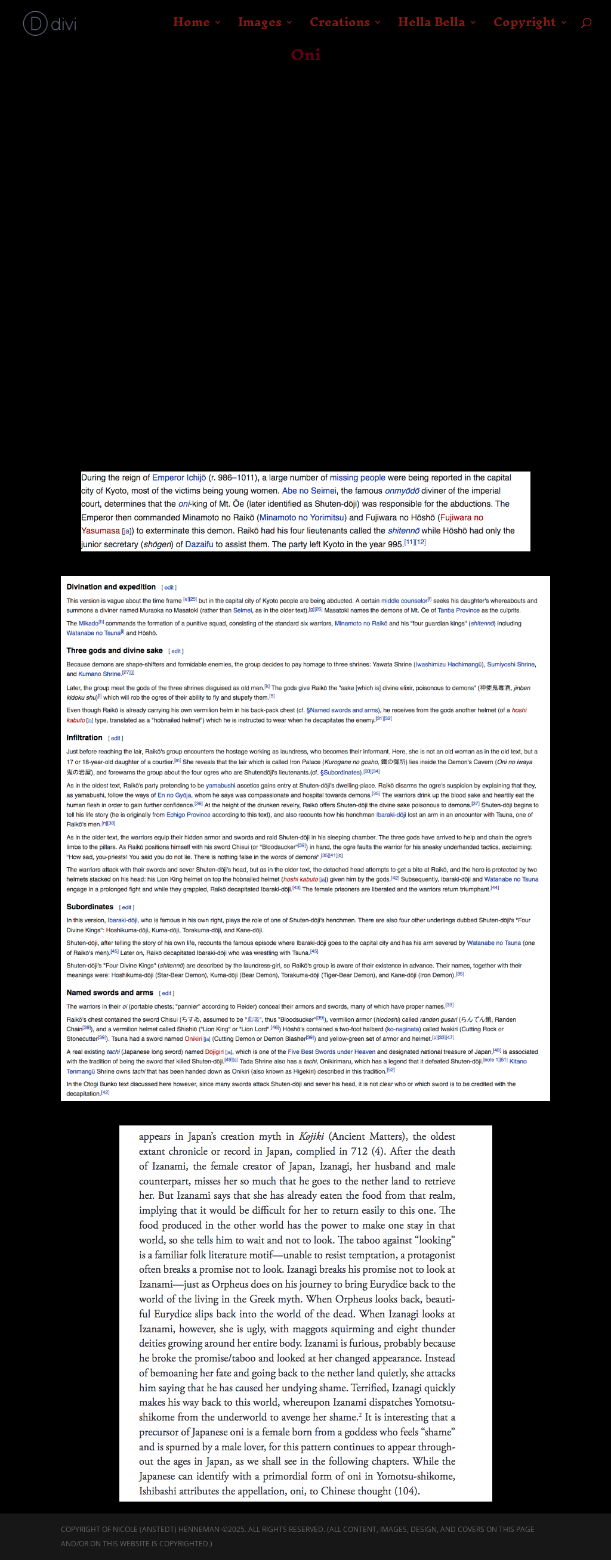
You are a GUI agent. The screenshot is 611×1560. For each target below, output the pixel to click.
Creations (341, 29)
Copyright (524, 29)
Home (193, 29)
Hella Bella (432, 29)
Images (261, 29)
